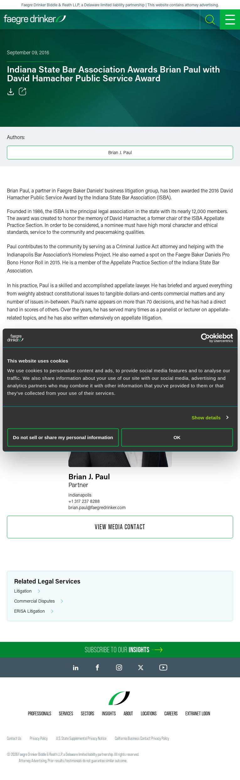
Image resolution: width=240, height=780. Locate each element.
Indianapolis (79, 495)
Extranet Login (197, 713)
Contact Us (14, 738)
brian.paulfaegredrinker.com (97, 507)
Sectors (87, 713)
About (128, 713)
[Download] (11, 91)
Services (66, 713)
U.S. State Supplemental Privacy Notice (81, 738)
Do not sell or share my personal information (63, 437)
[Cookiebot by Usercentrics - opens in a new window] (205, 337)
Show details (206, 417)
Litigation (27, 591)
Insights (109, 713)
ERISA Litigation (33, 611)
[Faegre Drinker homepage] (35, 19)
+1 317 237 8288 (84, 501)
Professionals (39, 713)
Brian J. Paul (120, 152)
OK (177, 437)
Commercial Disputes (38, 601)
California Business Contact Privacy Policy (142, 738)
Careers (171, 713)
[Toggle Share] (23, 91)
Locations (149, 713)
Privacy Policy (39, 738)
